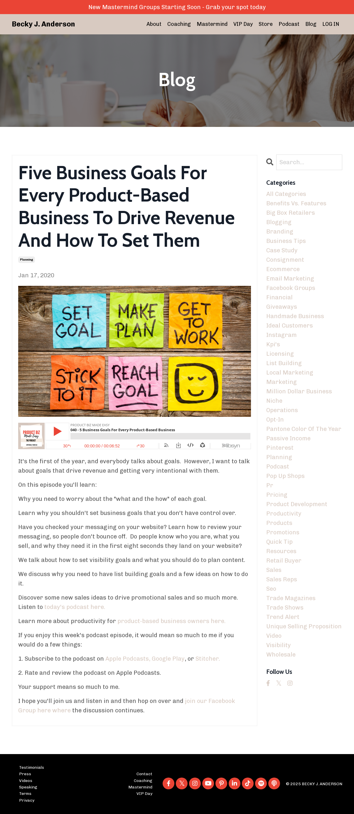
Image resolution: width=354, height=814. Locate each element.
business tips (286, 240)
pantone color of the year (303, 428)
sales (273, 569)
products (279, 522)
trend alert (282, 616)
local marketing (289, 372)
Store (266, 24)
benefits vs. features (296, 203)
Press (25, 773)
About (153, 24)
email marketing (290, 278)
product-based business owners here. (171, 621)
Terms (25, 793)
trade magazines (291, 598)
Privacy (26, 800)
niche (274, 400)
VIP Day (243, 24)
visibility (278, 645)
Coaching (179, 24)
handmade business (295, 316)
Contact (144, 773)
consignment (285, 259)
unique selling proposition (304, 626)
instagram (281, 334)
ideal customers (289, 325)
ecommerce (283, 269)
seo (271, 588)
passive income (288, 438)
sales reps (281, 579)
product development (296, 504)
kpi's (273, 344)
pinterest (280, 447)
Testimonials (31, 767)
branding (279, 231)
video (273, 635)
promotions (282, 532)
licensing (280, 353)
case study (282, 250)
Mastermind (212, 24)
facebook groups (290, 287)
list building (284, 363)
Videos (25, 780)
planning (26, 259)
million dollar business (299, 391)
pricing (276, 494)
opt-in (275, 419)
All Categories (286, 193)
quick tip (279, 541)
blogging (278, 222)
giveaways (281, 306)
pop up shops (285, 475)
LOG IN (330, 24)
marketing (281, 381)
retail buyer (283, 560)
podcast (277, 466)
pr (269, 485)
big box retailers (290, 212)
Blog (310, 24)
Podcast (289, 24)
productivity (283, 513)
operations (282, 410)
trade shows (285, 607)
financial (279, 297)
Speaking (28, 787)
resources (281, 551)
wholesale (281, 654)
